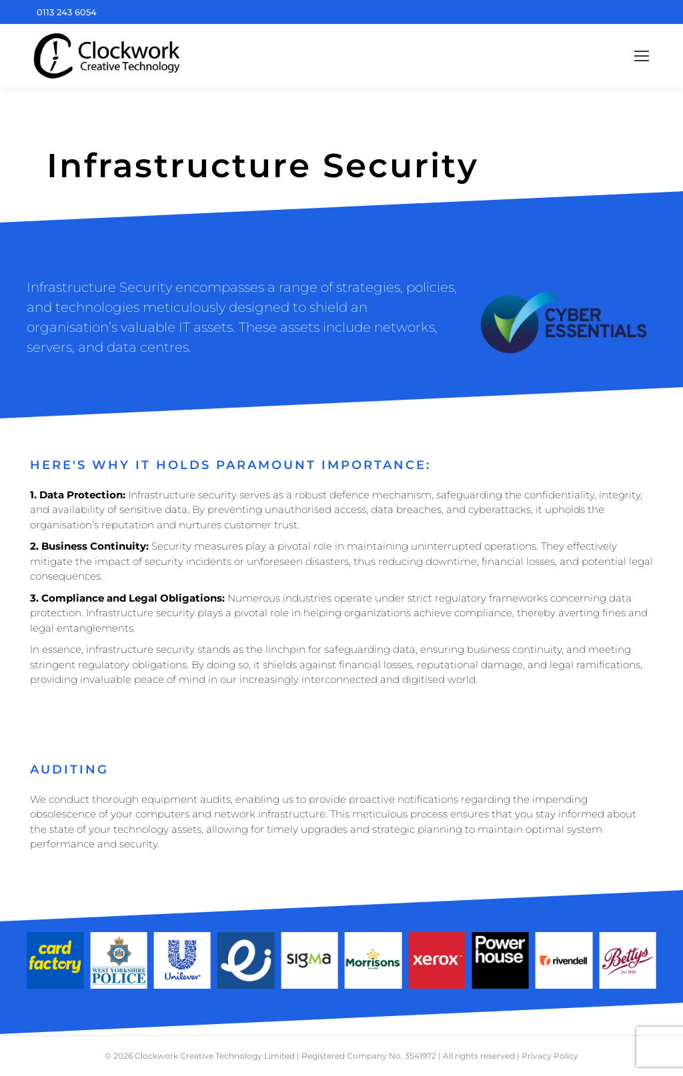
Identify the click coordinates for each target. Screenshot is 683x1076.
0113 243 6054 (67, 12)
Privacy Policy (550, 1056)
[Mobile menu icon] (642, 56)
